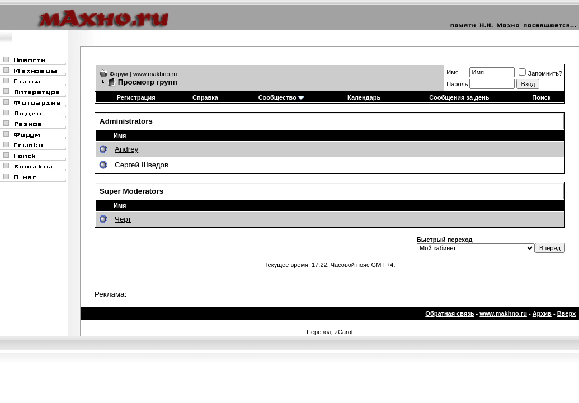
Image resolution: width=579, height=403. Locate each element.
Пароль (457, 84)
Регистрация (136, 97)
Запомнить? (540, 73)
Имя (452, 72)
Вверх (566, 313)
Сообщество (281, 97)
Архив (542, 313)
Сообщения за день (459, 97)
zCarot (343, 332)
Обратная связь (449, 313)
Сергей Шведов (141, 165)
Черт (123, 219)
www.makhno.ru (503, 313)
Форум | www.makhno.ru (143, 74)
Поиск (541, 97)
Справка (205, 97)
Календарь (363, 97)
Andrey (126, 149)
